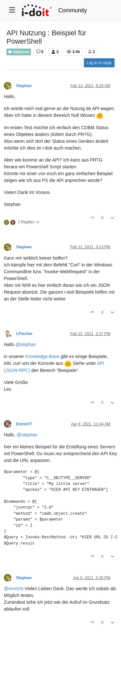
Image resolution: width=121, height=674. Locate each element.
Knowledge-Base (42, 356)
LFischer (24, 333)
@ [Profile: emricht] (13, 588)
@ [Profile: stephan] (25, 344)
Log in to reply (99, 63)
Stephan (24, 86)
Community (72, 10)
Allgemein (18, 52)
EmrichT (24, 424)
